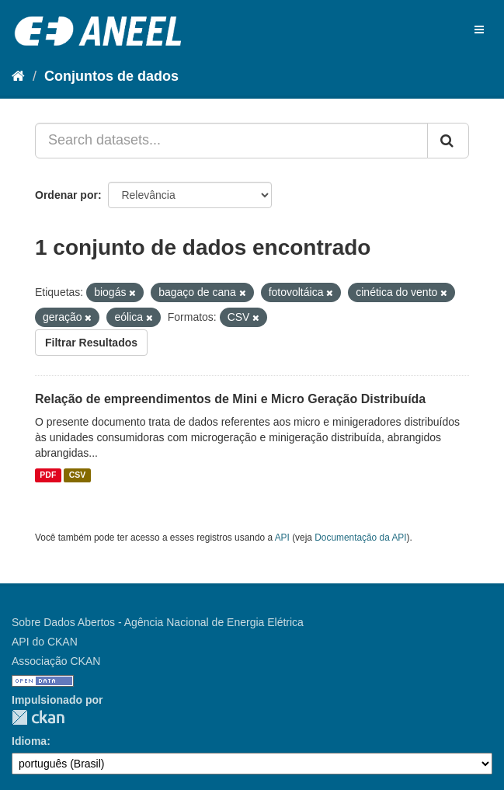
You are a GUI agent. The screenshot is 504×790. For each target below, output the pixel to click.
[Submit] (448, 140)
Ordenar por (66, 195)
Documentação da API (360, 537)
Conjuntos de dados (111, 76)
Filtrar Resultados (91, 342)
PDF (48, 475)
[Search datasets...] (231, 140)
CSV (77, 475)
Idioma (29, 741)
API (282, 537)
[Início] (18, 76)
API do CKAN (45, 641)
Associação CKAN (56, 661)
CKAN (38, 717)
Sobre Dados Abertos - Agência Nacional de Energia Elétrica (158, 622)
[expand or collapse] (479, 29)
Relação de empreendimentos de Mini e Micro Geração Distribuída (230, 398)
